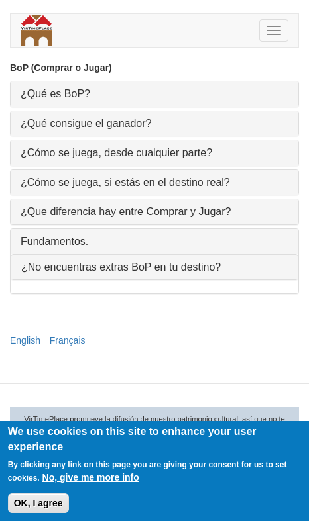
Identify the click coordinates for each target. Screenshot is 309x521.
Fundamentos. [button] (54, 241)
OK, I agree (38, 505)
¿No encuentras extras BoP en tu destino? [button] (121, 267)
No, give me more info (90, 480)
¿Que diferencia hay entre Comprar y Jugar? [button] (126, 211)
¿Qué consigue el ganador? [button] (86, 123)
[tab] (154, 94)
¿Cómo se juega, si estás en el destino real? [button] (125, 182)
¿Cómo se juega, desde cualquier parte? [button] (116, 152)
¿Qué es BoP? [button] (55, 93)
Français (68, 340)
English (25, 340)
